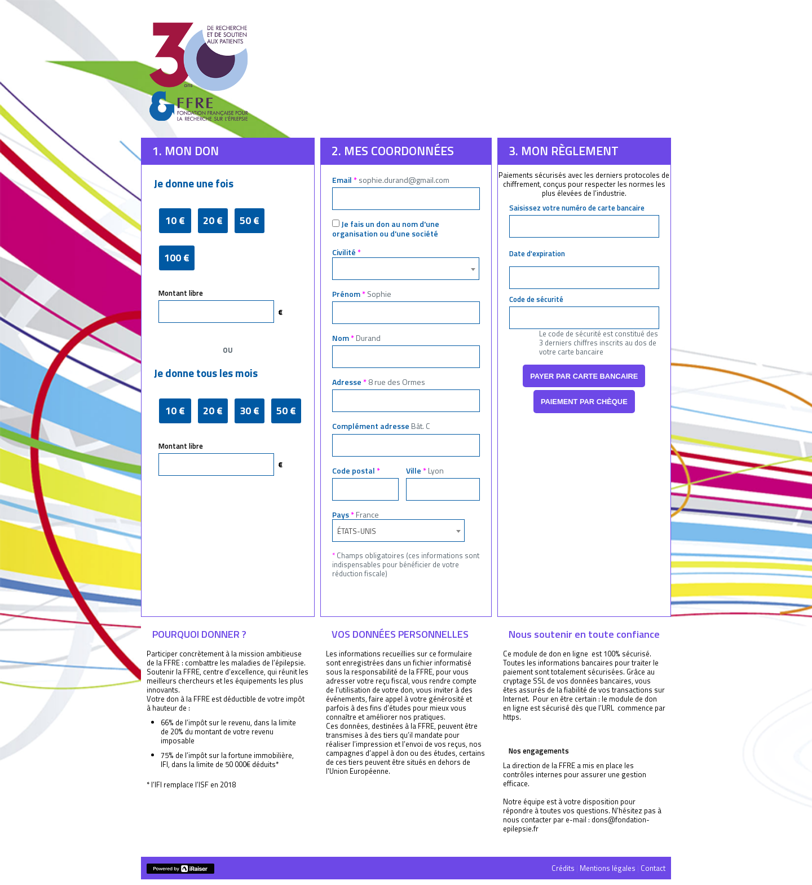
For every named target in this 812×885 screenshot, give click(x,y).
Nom (356, 338)
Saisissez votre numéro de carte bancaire (577, 207)
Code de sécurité (536, 299)
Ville (425, 470)
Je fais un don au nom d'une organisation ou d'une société (385, 228)
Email (390, 180)
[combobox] (405, 268)
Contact (653, 868)
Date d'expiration (537, 253)
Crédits (563, 868)
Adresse (378, 382)
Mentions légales (608, 868)
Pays (355, 514)
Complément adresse (381, 426)
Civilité (346, 252)
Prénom (361, 294)
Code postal (356, 470)
